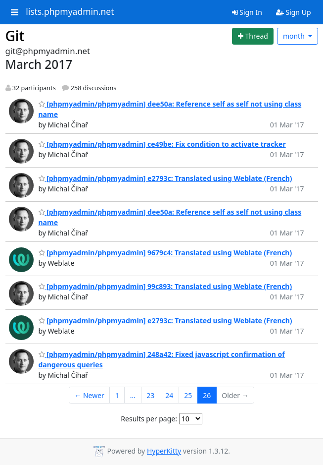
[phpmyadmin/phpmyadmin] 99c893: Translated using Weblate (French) (165, 286)
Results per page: (149, 418)
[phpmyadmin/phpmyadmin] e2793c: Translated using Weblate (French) (165, 178)
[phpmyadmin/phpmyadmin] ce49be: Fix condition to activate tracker (162, 144)
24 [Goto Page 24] (169, 395)
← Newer (89, 395)
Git (15, 35)
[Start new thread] (253, 36)
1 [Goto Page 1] (117, 395)
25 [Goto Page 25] (188, 395)
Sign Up (293, 12)
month (295, 36)
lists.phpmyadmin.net (70, 12)
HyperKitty (164, 451)
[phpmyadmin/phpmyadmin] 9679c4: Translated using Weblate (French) (165, 252)
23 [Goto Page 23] (150, 395)
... (133, 395)
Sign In (247, 12)
